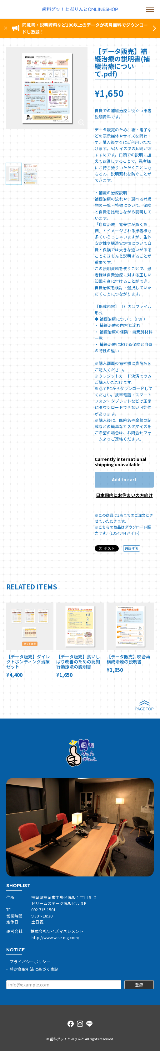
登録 (139, 985)
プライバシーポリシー (30, 962)
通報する (131, 548)
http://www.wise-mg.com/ (55, 937)
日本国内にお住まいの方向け (124, 495)
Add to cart (124, 479)
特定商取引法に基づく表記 (34, 969)
